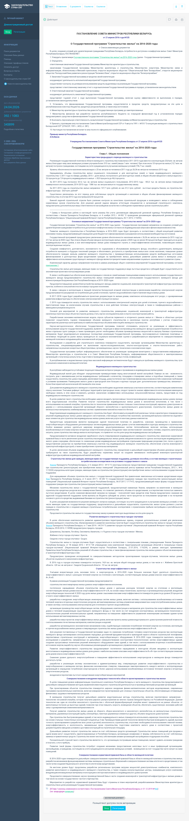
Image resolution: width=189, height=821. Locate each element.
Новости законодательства (17, 83)
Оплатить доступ (11, 67)
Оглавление (61, 7)
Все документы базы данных (15, 163)
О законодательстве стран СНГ (17, 79)
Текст (49, 6)
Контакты (8, 75)
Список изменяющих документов (114, 48)
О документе (75, 7)
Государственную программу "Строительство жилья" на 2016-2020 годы (105, 57)
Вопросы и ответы (12, 71)
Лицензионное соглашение (14, 155)
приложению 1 (52, 265)
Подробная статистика (14, 129)
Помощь (7, 59)
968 (156, 789)
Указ (48, 479)
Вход (8, 32)
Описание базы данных (14, 55)
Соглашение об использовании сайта (18, 150)
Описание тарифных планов (16, 63)
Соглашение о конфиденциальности (17, 153)
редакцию (69, 791)
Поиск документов (12, 51)
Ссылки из (100, 7)
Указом (53, 465)
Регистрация (19, 32)
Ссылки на (88, 7)
